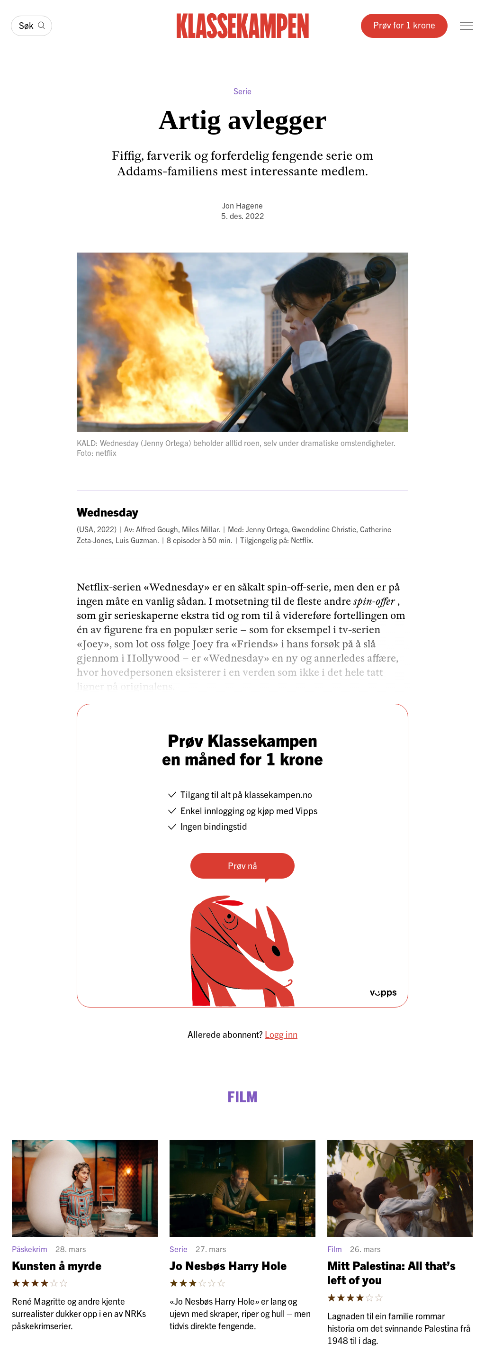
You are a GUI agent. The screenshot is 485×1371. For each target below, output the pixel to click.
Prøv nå (242, 865)
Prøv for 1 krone (404, 24)
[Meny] (466, 26)
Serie (242, 91)
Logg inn (281, 1034)
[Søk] (31, 26)
